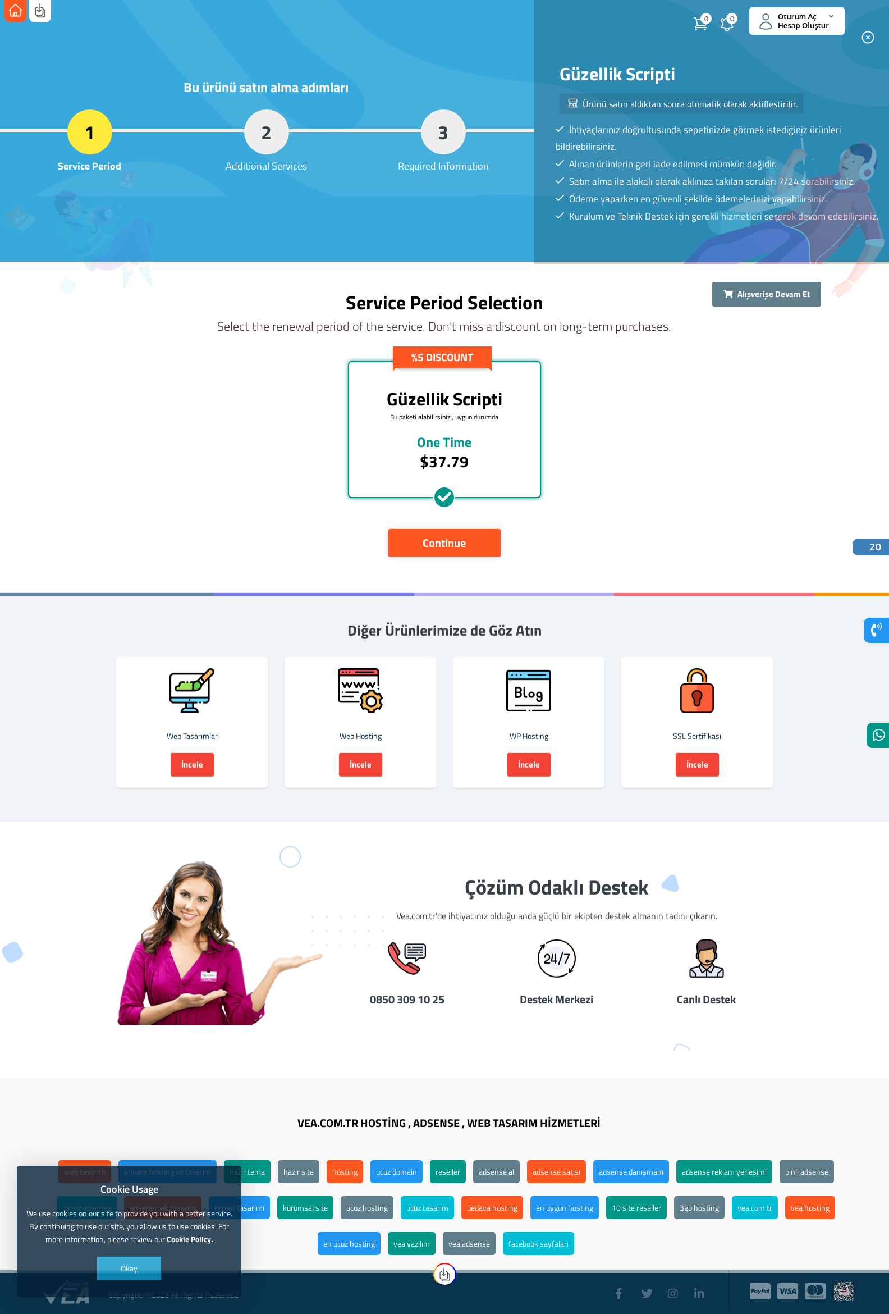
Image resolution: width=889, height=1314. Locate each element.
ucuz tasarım (427, 1207)
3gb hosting (699, 1207)
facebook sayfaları (538, 1243)
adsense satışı (556, 1172)
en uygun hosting (564, 1207)
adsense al (496, 1172)
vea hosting (810, 1207)
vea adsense (469, 1243)
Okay (129, 1268)
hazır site (298, 1172)
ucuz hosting (367, 1207)
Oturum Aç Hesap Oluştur (796, 21)
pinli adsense (806, 1172)
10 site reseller (636, 1207)
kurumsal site (305, 1207)
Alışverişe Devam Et (766, 294)
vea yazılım (411, 1243)
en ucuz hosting (349, 1243)
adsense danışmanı (631, 1172)
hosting (345, 1172)
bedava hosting (492, 1207)
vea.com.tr (754, 1207)
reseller (448, 1172)
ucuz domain (396, 1172)
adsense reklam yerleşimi (724, 1172)
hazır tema (247, 1172)
